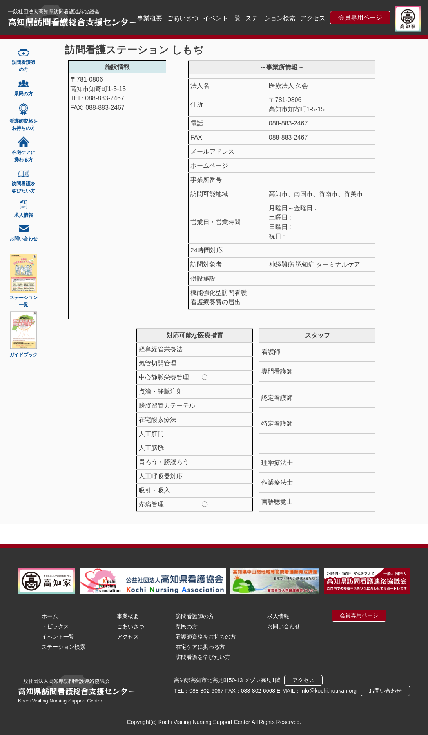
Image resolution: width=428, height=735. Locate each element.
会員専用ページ (360, 17)
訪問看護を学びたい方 (203, 657)
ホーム (50, 616)
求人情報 (278, 616)
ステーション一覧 (23, 301)
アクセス (312, 18)
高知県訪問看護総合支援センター (72, 21)
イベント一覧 (222, 18)
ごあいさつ (182, 18)
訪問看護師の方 (195, 616)
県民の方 (187, 626)
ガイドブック (23, 355)
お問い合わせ (283, 626)
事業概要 (149, 18)
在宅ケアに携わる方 (200, 647)
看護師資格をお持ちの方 (206, 636)
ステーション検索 (270, 18)
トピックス (55, 626)
